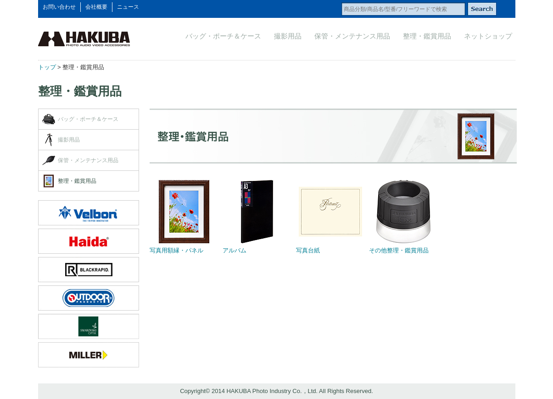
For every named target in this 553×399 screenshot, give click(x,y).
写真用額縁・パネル (176, 250)
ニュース (128, 7)
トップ (47, 67)
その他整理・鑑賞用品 (399, 250)
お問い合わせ (59, 7)
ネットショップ (488, 36)
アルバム (234, 250)
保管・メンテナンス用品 (352, 36)
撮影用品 (288, 36)
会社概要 (96, 7)
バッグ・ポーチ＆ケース (223, 36)
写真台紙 (308, 250)
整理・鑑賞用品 (427, 36)
